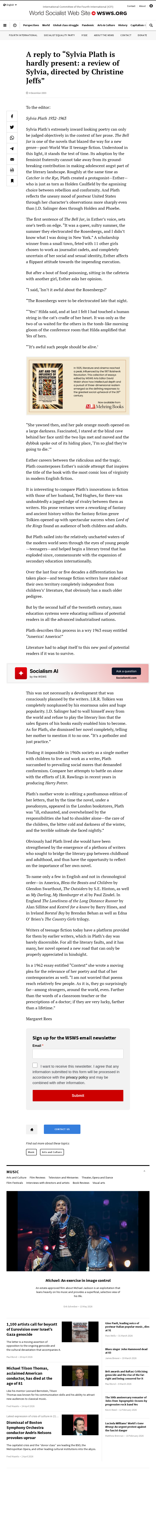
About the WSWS (104, 35)
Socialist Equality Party (59, 35)
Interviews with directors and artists (47, 1183)
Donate (142, 35)
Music (31, 1152)
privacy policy (77, 1077)
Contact (131, 5)
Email (36, 1045)
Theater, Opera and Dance (97, 1177)
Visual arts (99, 1183)
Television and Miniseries (63, 1177)
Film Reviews (37, 1177)
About (142, 5)
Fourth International (23, 35)
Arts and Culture (52, 1152)
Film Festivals (14, 1183)
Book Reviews (81, 1183)
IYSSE (84, 35)
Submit (78, 1096)
